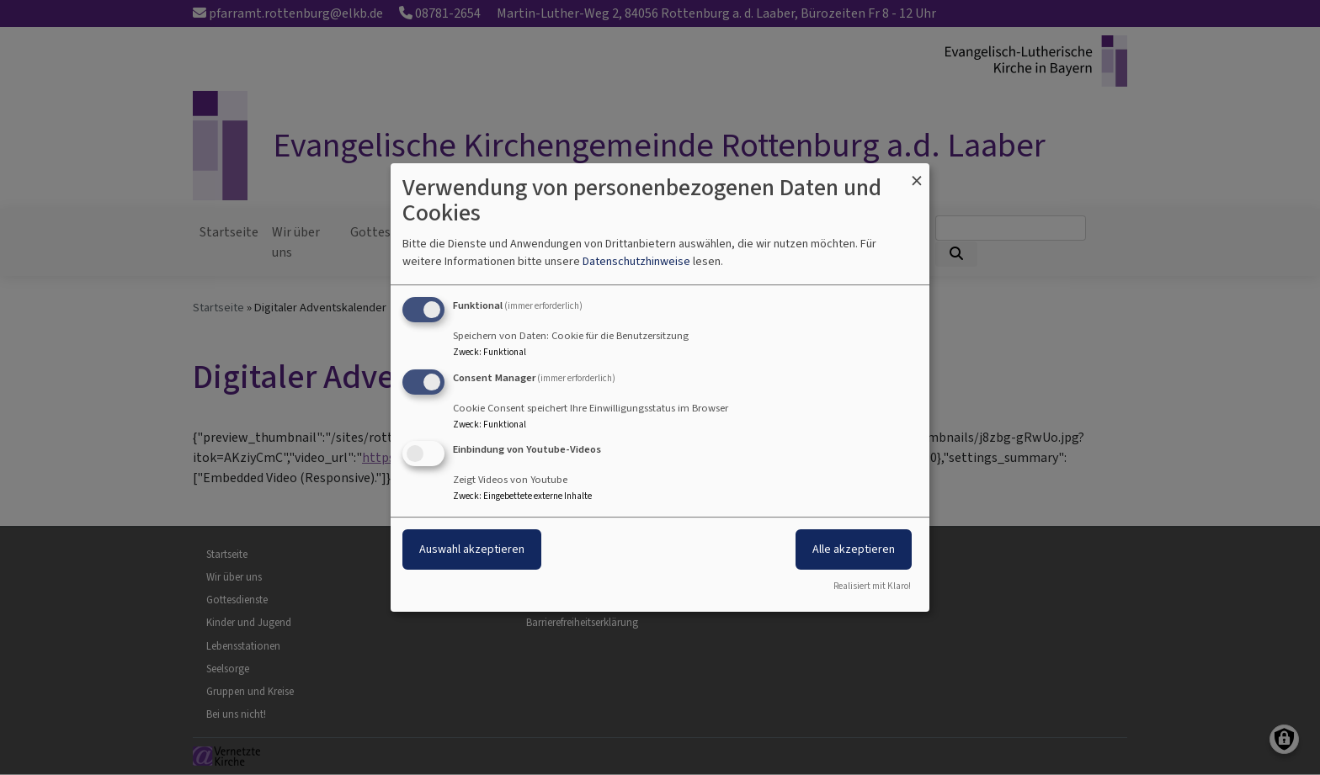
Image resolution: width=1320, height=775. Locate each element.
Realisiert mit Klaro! (872, 586)
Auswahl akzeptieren (471, 550)
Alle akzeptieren (853, 550)
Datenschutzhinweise (636, 261)
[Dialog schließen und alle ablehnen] (916, 173)
